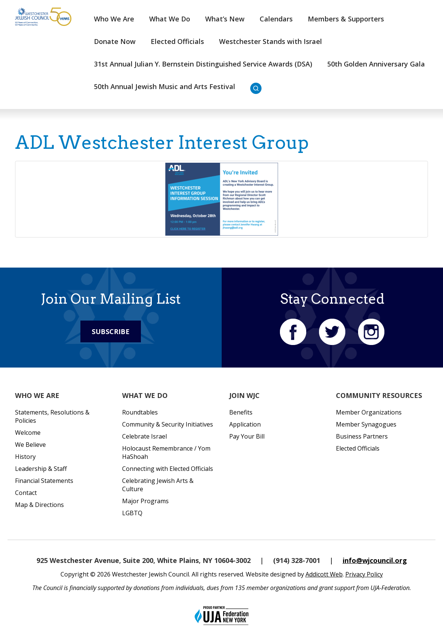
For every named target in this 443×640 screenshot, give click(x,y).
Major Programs (145, 501)
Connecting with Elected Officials (167, 468)
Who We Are (114, 18)
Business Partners (362, 436)
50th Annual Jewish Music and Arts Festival (164, 86)
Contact (26, 493)
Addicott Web (324, 574)
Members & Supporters (346, 18)
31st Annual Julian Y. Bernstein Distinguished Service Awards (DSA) (203, 63)
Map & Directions (39, 505)
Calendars (276, 18)
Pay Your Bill (247, 436)
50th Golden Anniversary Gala (376, 63)
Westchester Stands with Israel (270, 41)
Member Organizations (369, 412)
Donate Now (115, 41)
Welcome (28, 432)
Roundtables (140, 412)
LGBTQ (132, 513)
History (25, 456)
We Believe (30, 444)
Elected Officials (177, 41)
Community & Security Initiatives (167, 424)
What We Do (169, 18)
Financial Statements (44, 481)
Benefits (240, 412)
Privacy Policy (364, 574)
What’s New (225, 18)
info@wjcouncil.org (375, 560)
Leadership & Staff (41, 468)
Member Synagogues (366, 424)
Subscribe (111, 331)
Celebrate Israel (144, 436)
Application (245, 424)
